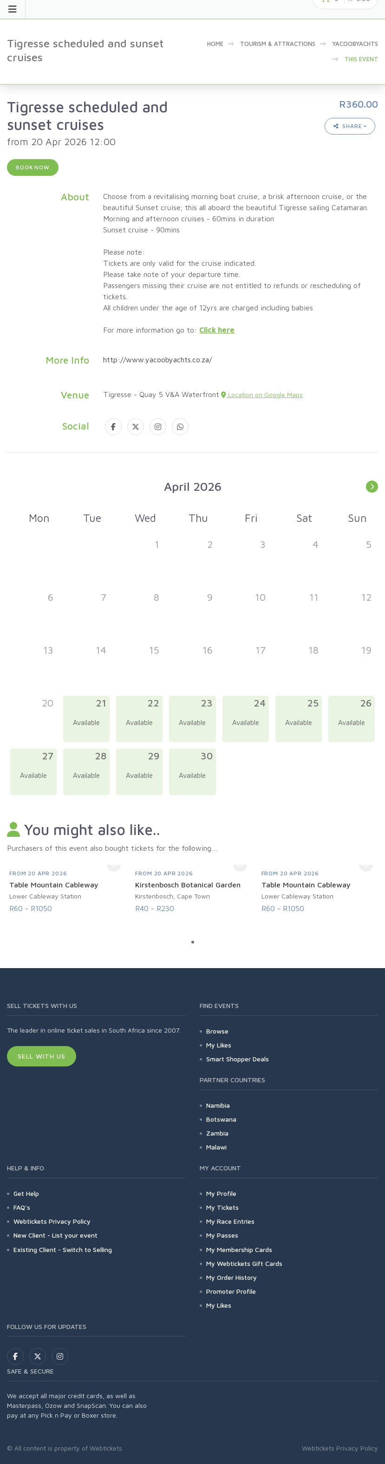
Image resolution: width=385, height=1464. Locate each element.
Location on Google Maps (262, 394)
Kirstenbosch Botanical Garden (188, 884)
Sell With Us (41, 1056)
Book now (33, 167)
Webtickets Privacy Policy (52, 1221)
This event (361, 59)
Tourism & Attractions (277, 43)
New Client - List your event (55, 1235)
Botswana (221, 1119)
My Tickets (222, 1207)
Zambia (217, 1133)
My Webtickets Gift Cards (244, 1263)
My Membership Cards (239, 1249)
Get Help (26, 1193)
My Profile (221, 1193)
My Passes (222, 1235)
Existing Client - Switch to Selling (62, 1249)
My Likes (218, 1045)
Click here (217, 330)
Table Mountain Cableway (53, 884)
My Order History (231, 1277)
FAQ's (21, 1207)
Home (215, 43)
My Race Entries (230, 1221)
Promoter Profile (231, 1291)
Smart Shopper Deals (237, 1059)
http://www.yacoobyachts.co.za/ (157, 359)
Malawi (216, 1147)
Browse (217, 1031)
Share (347, 125)
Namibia (218, 1105)
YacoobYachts (355, 43)
